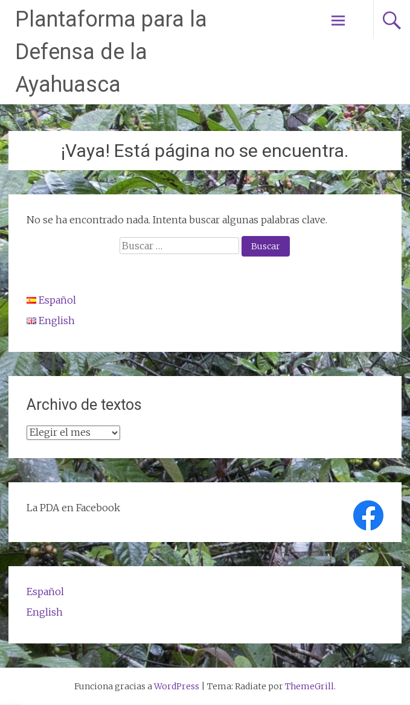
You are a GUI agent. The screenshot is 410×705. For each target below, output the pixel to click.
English (45, 612)
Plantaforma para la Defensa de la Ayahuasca (111, 52)
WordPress (176, 686)
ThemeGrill (309, 686)
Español (45, 591)
